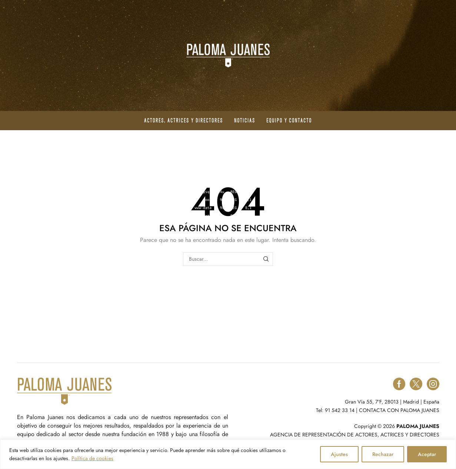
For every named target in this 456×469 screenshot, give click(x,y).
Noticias (244, 120)
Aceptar (427, 454)
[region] (228, 454)
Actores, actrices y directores (183, 120)
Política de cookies (92, 458)
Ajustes (339, 454)
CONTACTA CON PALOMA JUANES (399, 410)
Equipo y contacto (289, 120)
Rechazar (382, 454)
